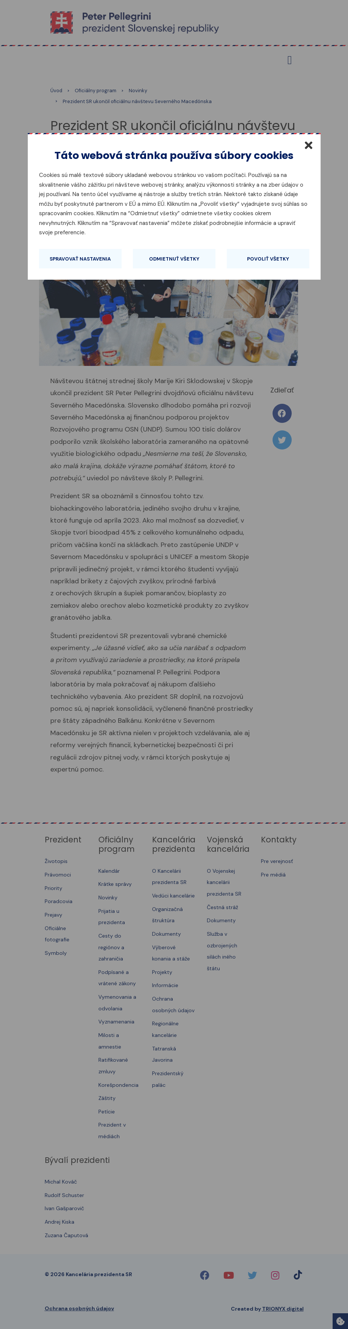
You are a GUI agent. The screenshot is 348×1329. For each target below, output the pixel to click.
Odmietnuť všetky (174, 259)
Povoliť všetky (268, 259)
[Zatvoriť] (308, 145)
